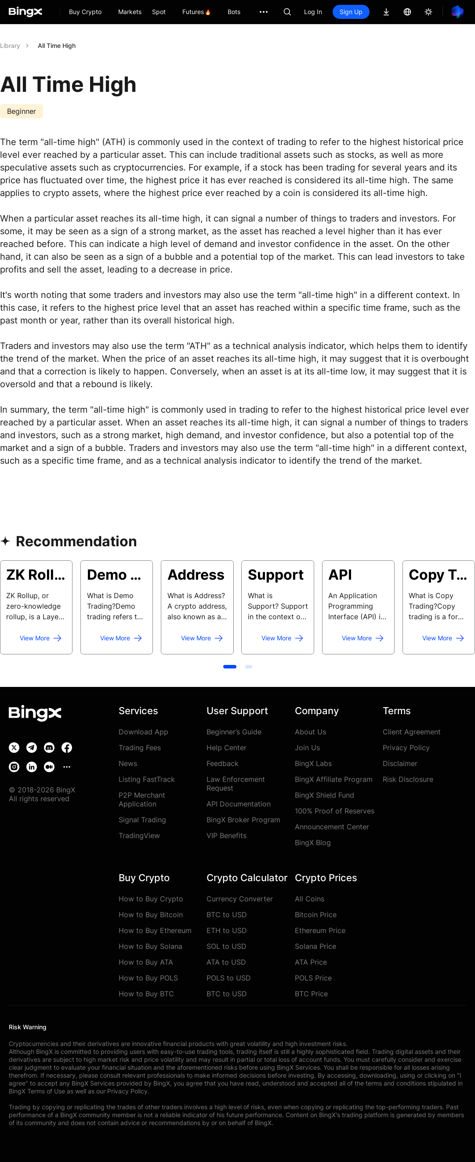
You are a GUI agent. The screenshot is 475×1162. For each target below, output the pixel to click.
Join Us (307, 747)
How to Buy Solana (150, 946)
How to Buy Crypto (151, 898)
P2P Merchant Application (142, 799)
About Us (310, 731)
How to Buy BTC (146, 993)
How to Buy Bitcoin (151, 914)
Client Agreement (412, 731)
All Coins (309, 898)
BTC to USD (227, 914)
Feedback (223, 763)
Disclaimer (400, 763)
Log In (313, 11)
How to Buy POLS (148, 977)
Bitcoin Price (316, 914)
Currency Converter (240, 898)
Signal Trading (142, 819)
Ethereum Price (320, 930)
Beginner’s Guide (234, 731)
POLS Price (313, 977)
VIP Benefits (227, 835)
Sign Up (351, 11)
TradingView (139, 835)
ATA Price (311, 962)
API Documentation (239, 803)
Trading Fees (140, 747)
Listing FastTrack (147, 779)
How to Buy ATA (146, 962)
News (128, 763)
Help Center (227, 747)
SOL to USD (227, 946)
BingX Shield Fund (324, 795)
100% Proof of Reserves (334, 810)
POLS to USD (229, 977)
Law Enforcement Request (236, 783)
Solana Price (315, 946)
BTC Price (311, 993)
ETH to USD (227, 930)
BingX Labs (313, 763)
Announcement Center (332, 826)
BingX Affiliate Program (334, 779)
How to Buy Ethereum (155, 930)
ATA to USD (226, 962)
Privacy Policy (406, 747)
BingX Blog (313, 842)
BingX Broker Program (243, 819)
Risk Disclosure (408, 779)
